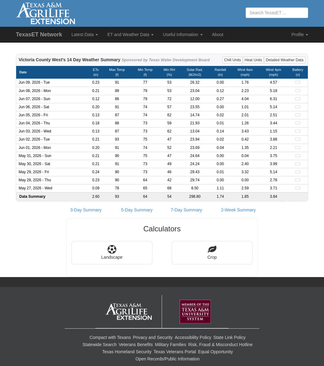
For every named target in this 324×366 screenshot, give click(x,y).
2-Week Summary (238, 209)
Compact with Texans (110, 337)
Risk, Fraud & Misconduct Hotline (220, 344)
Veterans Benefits (136, 344)
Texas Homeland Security (126, 351)
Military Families (170, 344)
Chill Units (232, 60)
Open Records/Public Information (168, 358)
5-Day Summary (137, 209)
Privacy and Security (153, 337)
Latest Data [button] (85, 34)
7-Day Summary (186, 209)
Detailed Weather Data (284, 60)
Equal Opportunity (215, 351)
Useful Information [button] (183, 34)
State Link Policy (229, 337)
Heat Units (253, 60)
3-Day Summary (86, 209)
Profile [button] (299, 34)
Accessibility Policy (193, 337)
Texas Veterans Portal (175, 351)
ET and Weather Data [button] (130, 34)
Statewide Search (99, 344)
